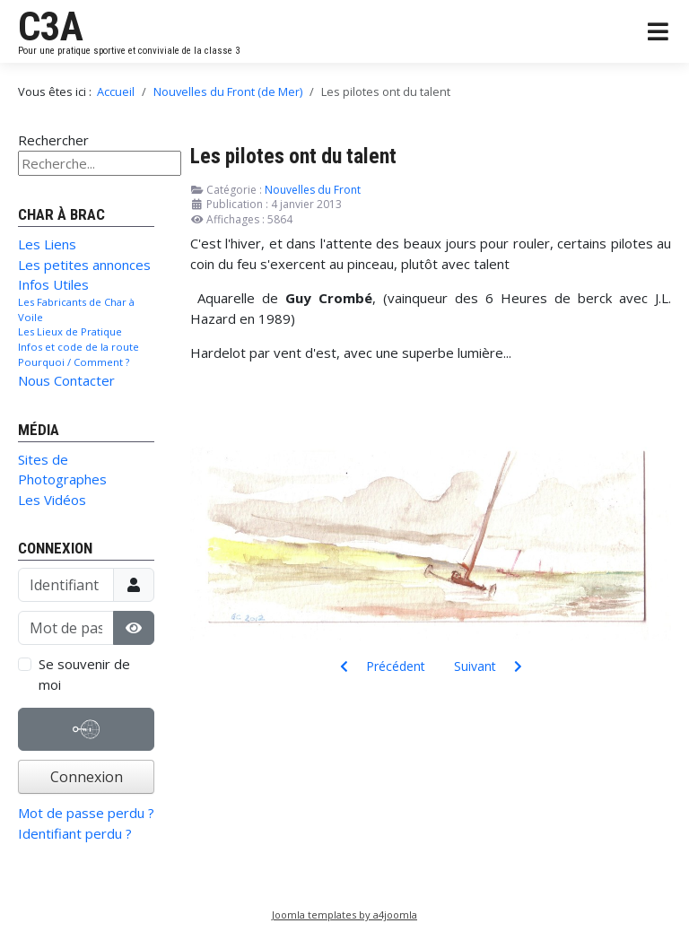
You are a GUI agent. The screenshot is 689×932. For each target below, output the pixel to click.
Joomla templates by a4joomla (344, 914)
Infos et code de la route (78, 346)
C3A (50, 27)
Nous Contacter (66, 380)
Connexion (86, 777)
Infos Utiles (53, 284)
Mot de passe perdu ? (86, 813)
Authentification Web (86, 733)
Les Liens (47, 244)
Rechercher (53, 140)
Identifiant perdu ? (75, 833)
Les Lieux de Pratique (70, 331)
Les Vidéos (52, 500)
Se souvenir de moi (84, 674)
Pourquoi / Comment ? (73, 362)
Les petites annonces (84, 265)
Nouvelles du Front (313, 189)
